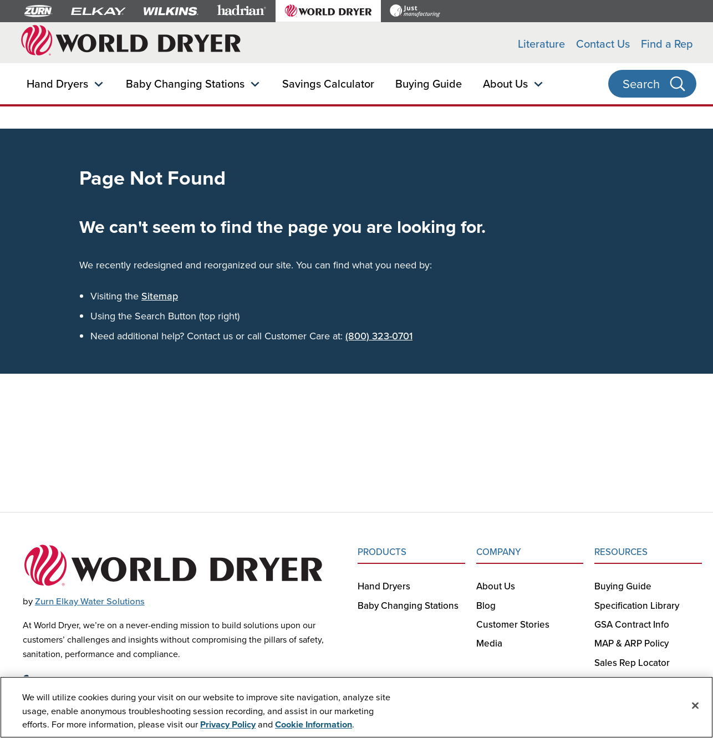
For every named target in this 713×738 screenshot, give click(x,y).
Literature (541, 43)
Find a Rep (667, 43)
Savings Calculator (328, 83)
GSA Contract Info (631, 624)
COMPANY (498, 551)
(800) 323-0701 (378, 336)
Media (489, 643)
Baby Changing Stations (185, 83)
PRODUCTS (382, 551)
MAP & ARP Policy (631, 643)
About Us (505, 83)
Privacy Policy (228, 724)
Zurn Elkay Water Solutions (90, 601)
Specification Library (636, 605)
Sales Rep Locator (632, 662)
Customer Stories (512, 624)
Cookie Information (313, 724)
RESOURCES (621, 551)
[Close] (695, 706)
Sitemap (159, 296)
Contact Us (603, 43)
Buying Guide (428, 83)
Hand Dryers (57, 83)
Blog (486, 605)
